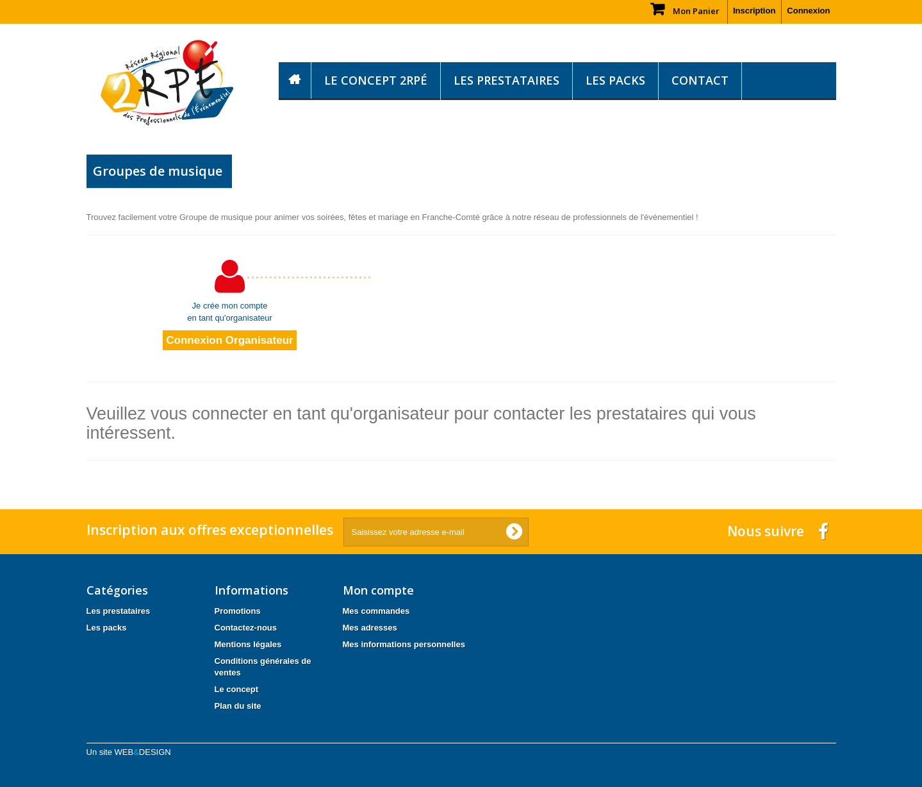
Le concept (237, 689)
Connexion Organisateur (229, 340)
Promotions (238, 611)
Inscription (754, 10)
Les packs (615, 80)
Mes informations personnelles (404, 644)
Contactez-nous (246, 627)
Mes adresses (370, 627)
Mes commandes (376, 611)
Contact (700, 80)
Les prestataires (506, 80)
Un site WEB (128, 752)
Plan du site (238, 706)
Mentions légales (248, 644)
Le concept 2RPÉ (375, 80)
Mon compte (378, 590)
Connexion (808, 10)
